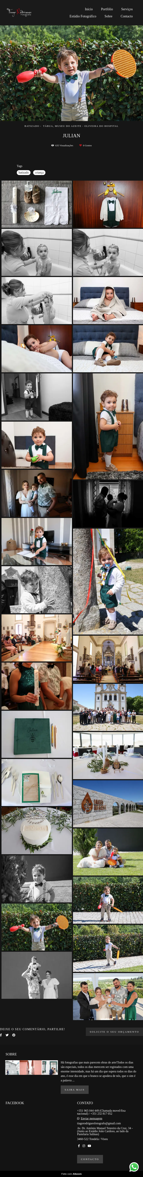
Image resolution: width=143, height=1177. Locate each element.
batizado (24, 172)
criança (39, 172)
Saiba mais (75, 1089)
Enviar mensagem (91, 1118)
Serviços (127, 9)
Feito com (71, 1174)
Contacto (127, 16)
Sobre (108, 16)
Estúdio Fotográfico (83, 16)
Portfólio (107, 9)
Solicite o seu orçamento (114, 1031)
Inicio (89, 9)
